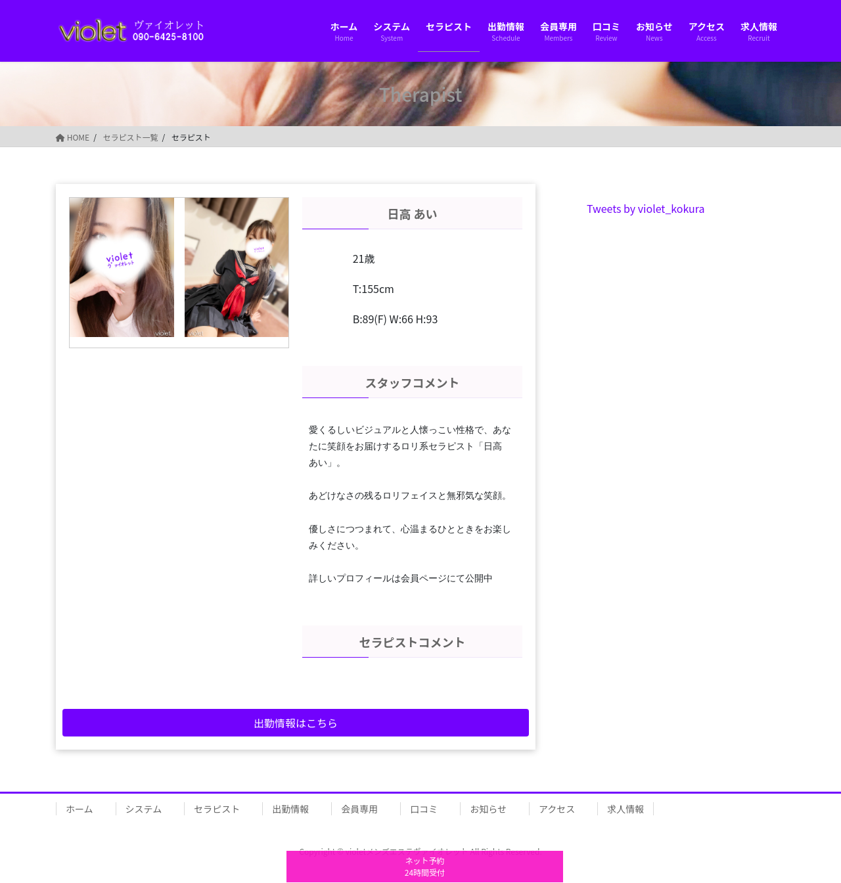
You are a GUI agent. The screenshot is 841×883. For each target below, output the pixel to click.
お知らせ (488, 808)
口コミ (424, 808)
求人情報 (625, 808)
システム (143, 808)
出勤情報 (290, 808)
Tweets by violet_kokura (646, 208)
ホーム (79, 808)
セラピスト (217, 808)
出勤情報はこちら (296, 723)
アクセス (557, 808)
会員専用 (359, 808)
